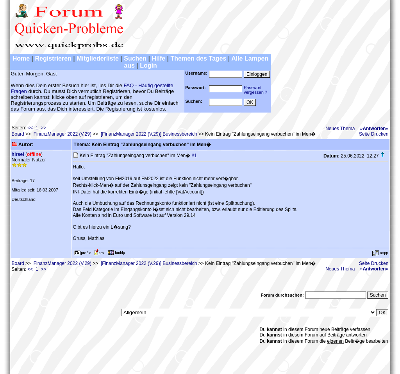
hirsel (18, 154)
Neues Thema (340, 128)
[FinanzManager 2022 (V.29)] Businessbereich (149, 134)
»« (374, 128)
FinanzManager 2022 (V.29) (62, 134)
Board (18, 134)
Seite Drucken (373, 134)
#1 (194, 155)
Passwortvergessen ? (255, 90)
